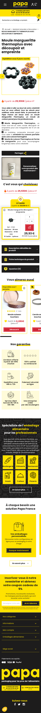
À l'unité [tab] (20, 204)
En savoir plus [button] (18, 489)
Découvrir (14, 329)
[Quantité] (29, 217)
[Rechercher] (20, 20)
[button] (20, 249)
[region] (20, 311)
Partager (20, 153)
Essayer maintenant (19, 550)
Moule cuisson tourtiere (14, 315)
